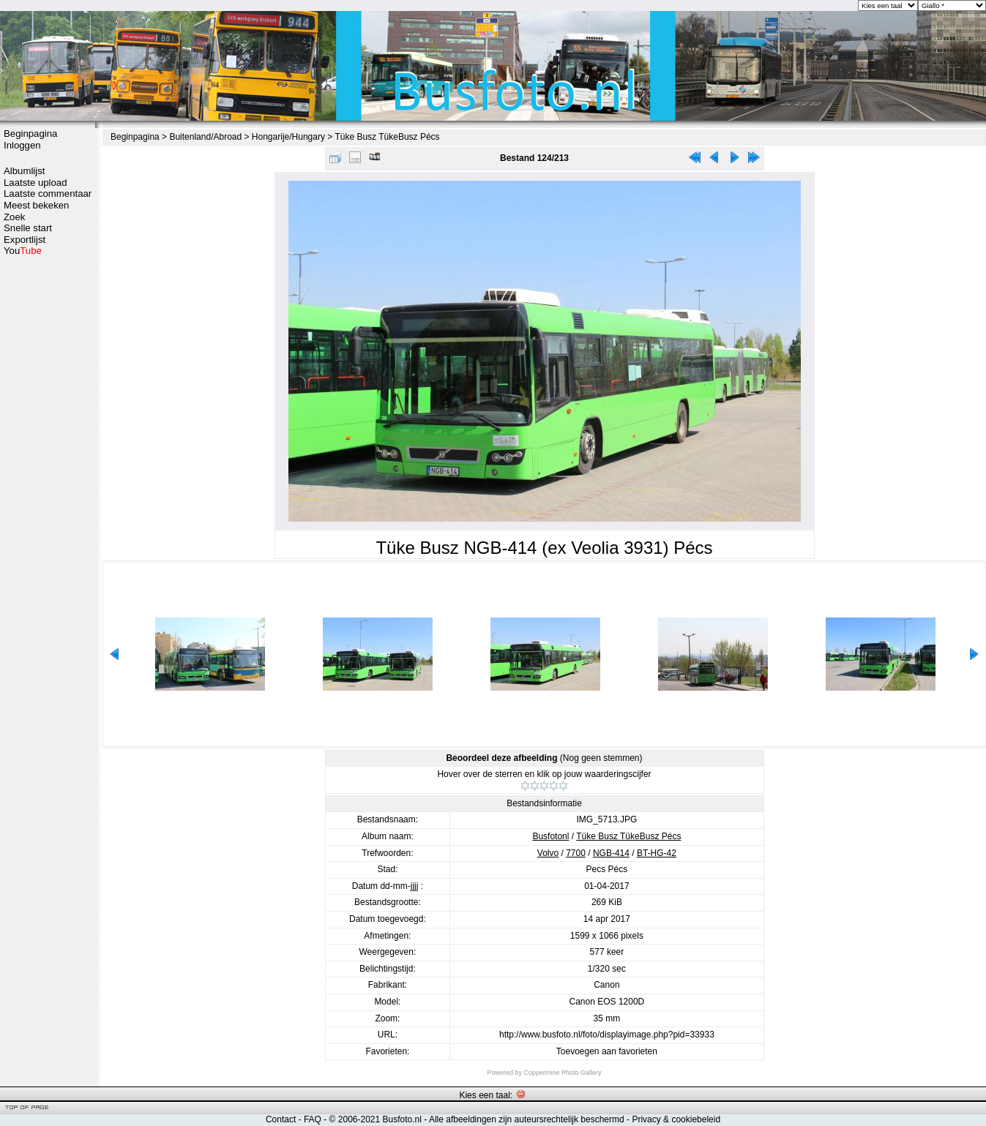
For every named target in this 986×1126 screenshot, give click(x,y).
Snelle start (28, 227)
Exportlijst (24, 239)
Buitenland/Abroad (205, 137)
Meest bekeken (36, 205)
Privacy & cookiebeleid (676, 1119)
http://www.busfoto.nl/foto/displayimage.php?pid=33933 (606, 1034)
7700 (576, 853)
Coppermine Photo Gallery (562, 1072)
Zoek (14, 216)
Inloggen (22, 145)
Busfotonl (550, 836)
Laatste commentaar (47, 193)
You (23, 250)
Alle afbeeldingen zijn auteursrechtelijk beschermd (526, 1119)
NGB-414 (611, 853)
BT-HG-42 (656, 853)
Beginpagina (30, 133)
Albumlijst (24, 170)
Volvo (548, 853)
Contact (281, 1119)
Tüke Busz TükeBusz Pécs (387, 137)
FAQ (312, 1119)
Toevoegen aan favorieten (606, 1051)
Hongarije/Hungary (288, 137)
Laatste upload (35, 182)
